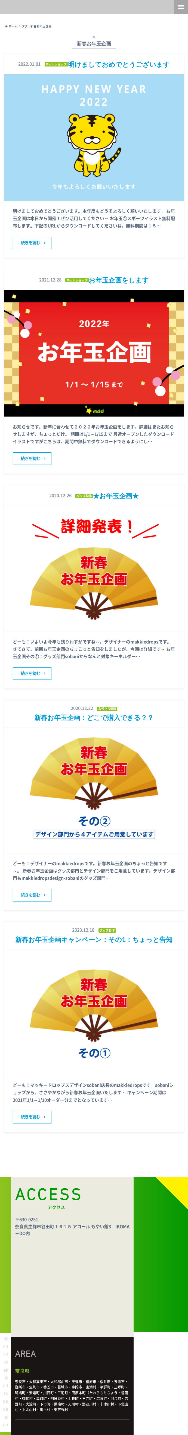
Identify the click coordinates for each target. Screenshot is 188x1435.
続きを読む (30, 243)
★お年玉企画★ (116, 496)
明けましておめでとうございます (119, 64)
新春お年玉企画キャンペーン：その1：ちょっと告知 (93, 939)
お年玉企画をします (119, 280)
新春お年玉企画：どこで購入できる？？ (94, 717)
